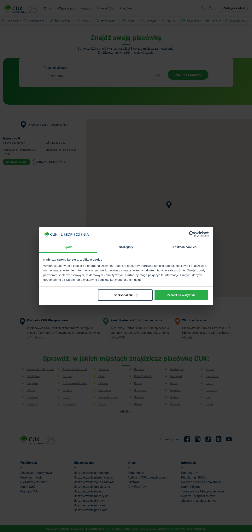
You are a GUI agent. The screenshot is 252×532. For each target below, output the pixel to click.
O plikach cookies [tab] (184, 247)
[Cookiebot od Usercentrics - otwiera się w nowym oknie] (192, 234)
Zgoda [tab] (68, 247)
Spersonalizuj (125, 295)
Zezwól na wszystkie (181, 295)
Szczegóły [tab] (126, 247)
